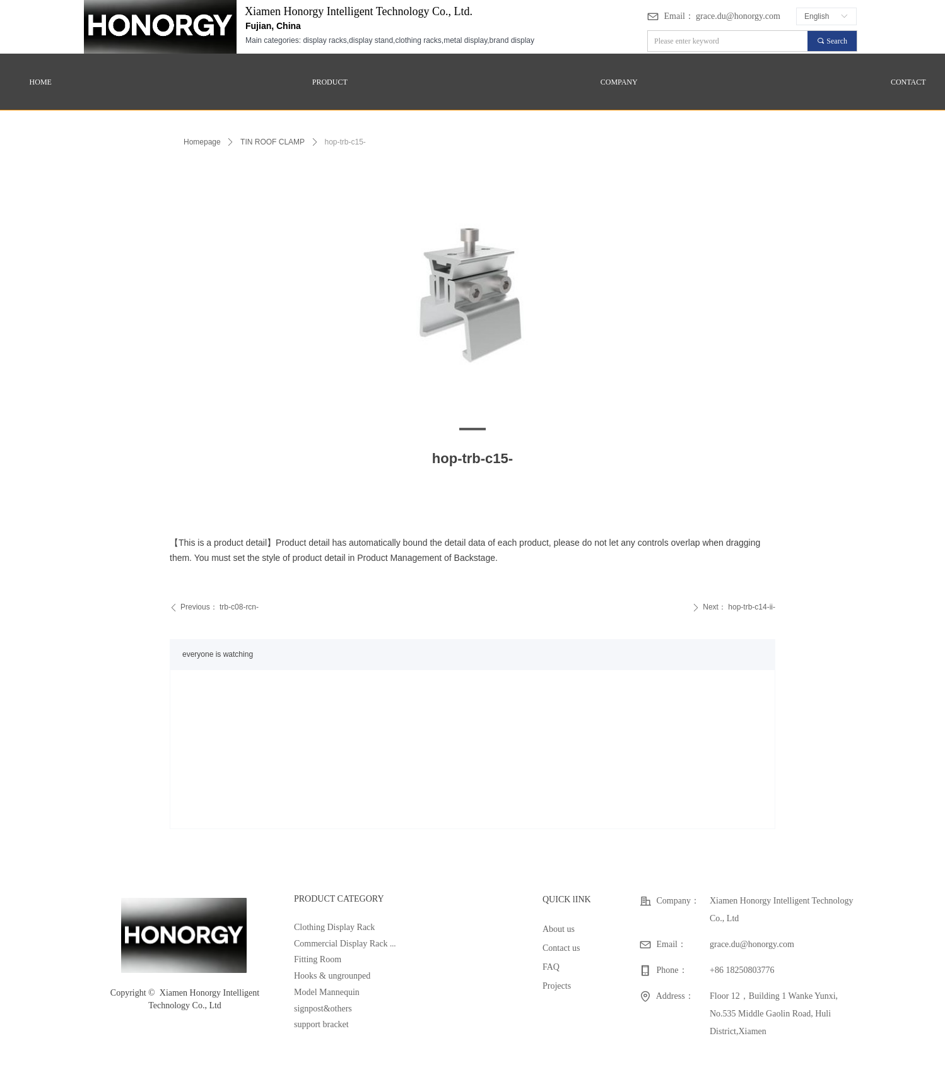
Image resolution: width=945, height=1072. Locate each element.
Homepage (202, 142)
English (816, 16)
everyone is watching (217, 654)
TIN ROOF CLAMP (272, 142)
